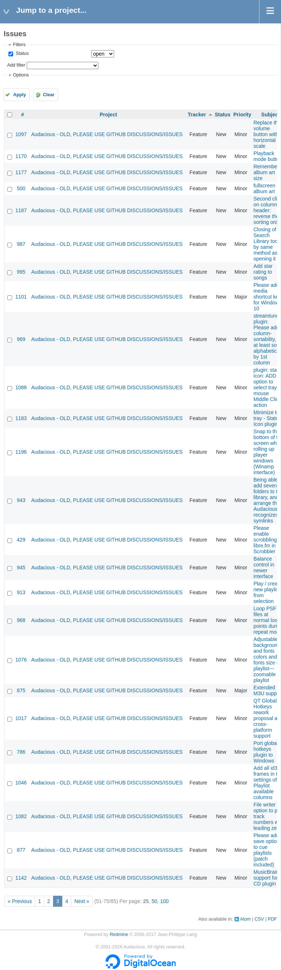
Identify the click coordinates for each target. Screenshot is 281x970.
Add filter (16, 65)
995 (21, 272)
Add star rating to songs (263, 272)
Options (21, 75)
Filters (19, 44)
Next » (81, 901)
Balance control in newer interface (264, 567)
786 (21, 752)
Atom (245, 919)
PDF (272, 919)
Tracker (197, 114)
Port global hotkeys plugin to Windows (266, 752)
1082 (21, 816)
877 (21, 850)
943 (21, 500)
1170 (21, 156)
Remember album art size (266, 172)
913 (21, 592)
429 (21, 540)
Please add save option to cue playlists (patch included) (267, 850)
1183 (21, 418)
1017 (21, 718)
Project (108, 114)
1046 (21, 783)
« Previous (20, 901)
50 (154, 901)
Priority (242, 114)
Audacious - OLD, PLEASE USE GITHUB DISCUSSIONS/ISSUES (107, 134)
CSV (259, 919)
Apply (19, 94)
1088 (21, 387)
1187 (21, 210)
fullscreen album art (265, 188)
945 (21, 567)
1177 (21, 172)
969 (21, 339)
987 (21, 244)
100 (164, 901)
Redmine (119, 934)
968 (21, 620)
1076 (21, 660)
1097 (21, 134)
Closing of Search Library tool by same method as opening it (266, 244)
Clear (49, 94)
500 (21, 188)
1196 (21, 452)
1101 (21, 297)
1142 (21, 878)
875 (21, 690)
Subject (270, 114)
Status (21, 53)
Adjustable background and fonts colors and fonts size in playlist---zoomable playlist (267, 659)
